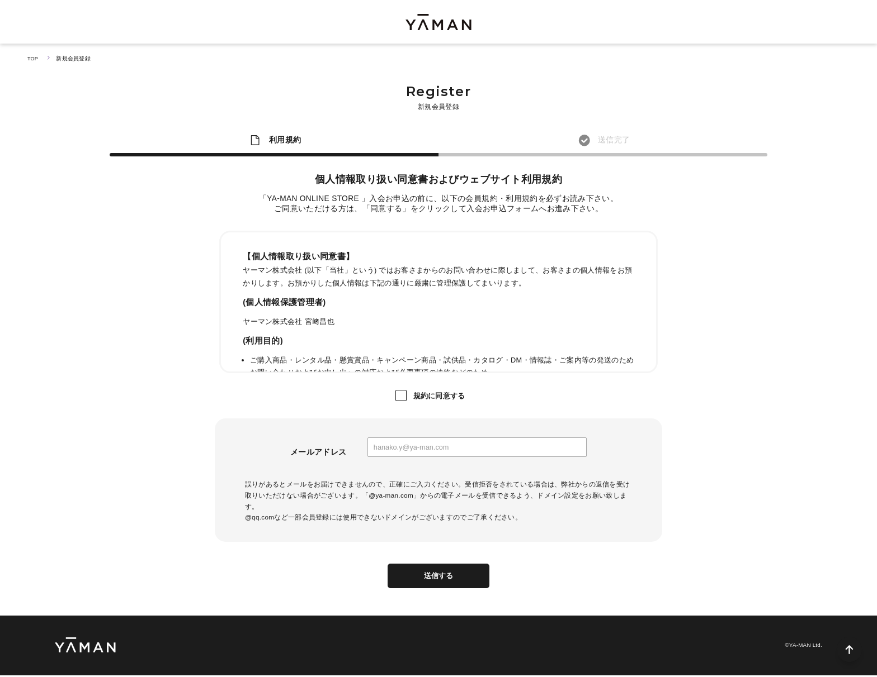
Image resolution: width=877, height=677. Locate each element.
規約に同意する (439, 396)
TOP (33, 58)
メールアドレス (318, 452)
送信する (439, 577)
